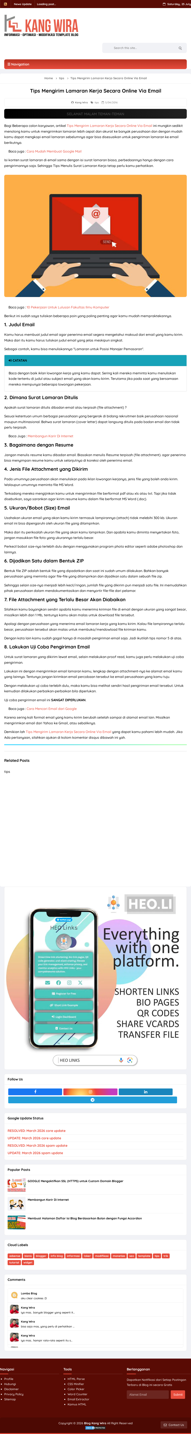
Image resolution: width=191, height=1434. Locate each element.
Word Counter (77, 1394)
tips (97, 102)
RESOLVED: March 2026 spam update (37, 1145)
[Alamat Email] (148, 1394)
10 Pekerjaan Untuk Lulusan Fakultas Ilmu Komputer (68, 307)
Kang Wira (28, 1307)
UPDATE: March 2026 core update (34, 1138)
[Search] (180, 48)
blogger (41, 1256)
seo (131, 1256)
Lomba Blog (29, 1293)
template (144, 1256)
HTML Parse (76, 1379)
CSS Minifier (76, 1384)
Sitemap (10, 1399)
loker (87, 1256)
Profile (8, 1379)
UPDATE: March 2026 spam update (35, 1153)
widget (27, 1262)
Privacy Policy (13, 1394)
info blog (57, 1256)
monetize (119, 1256)
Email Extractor (78, 1399)
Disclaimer (11, 1389)
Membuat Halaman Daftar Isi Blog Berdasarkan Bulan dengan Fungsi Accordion (85, 1218)
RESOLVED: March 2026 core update (36, 1131)
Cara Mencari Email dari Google (52, 709)
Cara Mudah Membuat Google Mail (54, 151)
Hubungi (10, 1384)
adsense (14, 1256)
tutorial (14, 1262)
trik (166, 1256)
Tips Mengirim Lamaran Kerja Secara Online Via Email (109, 126)
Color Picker (76, 1389)
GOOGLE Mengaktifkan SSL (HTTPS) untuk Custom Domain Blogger (75, 1181)
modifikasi (102, 1256)
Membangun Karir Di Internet (50, 436)
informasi (73, 1256)
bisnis (28, 1256)
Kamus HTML (77, 1404)
